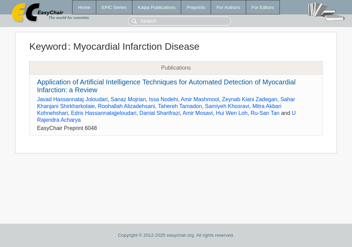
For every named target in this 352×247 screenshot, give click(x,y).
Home (84, 7)
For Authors (228, 7)
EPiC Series (114, 7)
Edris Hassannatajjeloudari (103, 113)
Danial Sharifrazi (160, 113)
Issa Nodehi (163, 99)
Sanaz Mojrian (128, 99)
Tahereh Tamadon (180, 106)
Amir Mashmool (200, 99)
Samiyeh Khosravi (227, 106)
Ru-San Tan (265, 113)
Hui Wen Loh (232, 113)
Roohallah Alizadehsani (126, 106)
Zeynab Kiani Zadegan (249, 99)
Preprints (196, 7)
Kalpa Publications (157, 7)
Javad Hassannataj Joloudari (72, 99)
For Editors (263, 7)
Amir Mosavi (198, 113)
